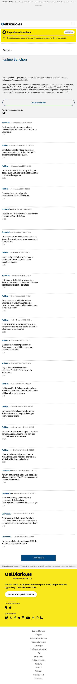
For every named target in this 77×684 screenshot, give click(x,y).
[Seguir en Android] (6, 607)
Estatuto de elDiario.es (38, 638)
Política (5, 145)
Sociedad (6, 122)
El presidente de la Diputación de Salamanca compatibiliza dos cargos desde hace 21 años (17, 347)
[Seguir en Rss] (41, 617)
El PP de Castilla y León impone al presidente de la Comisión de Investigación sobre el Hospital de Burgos (20, 500)
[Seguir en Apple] (10, 607)
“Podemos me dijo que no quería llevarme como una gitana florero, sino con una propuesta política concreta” (20, 433)
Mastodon (38, 678)
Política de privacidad (38, 649)
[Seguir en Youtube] (28, 617)
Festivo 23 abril (33, 566)
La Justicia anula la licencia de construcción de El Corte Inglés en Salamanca (17, 370)
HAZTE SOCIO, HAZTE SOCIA (21, 594)
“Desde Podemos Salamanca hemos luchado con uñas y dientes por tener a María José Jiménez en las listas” (19, 456)
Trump (25, 1)
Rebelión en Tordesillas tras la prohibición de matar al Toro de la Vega (20, 215)
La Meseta (6, 470)
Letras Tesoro (48, 566)
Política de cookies (38, 660)
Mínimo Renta (64, 566)
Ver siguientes (38, 558)
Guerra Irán (31, 1)
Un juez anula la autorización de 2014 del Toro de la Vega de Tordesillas (19, 542)
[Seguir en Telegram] (19, 617)
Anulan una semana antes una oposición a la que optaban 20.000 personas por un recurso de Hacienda (20, 477)
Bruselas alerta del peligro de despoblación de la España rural (15, 194)
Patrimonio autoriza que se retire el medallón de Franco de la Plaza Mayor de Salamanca (19, 129)
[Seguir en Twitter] (11, 617)
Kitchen (68, 1)
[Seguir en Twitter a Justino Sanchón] (3, 113)
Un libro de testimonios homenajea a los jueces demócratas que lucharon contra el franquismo (20, 239)
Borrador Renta (56, 566)
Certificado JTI (38, 675)
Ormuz (36, 1)
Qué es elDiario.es (38, 631)
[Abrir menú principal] (73, 24)
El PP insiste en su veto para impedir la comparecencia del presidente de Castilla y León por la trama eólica (19, 326)
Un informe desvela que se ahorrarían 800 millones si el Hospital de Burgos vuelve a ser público (18, 413)
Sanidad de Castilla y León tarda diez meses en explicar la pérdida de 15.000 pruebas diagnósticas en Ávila (18, 152)
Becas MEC (41, 566)
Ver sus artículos (38, 102)
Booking (49, 1)
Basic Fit (54, 1)
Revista (38, 667)
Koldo (58, 1)
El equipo (38, 635)
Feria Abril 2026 (25, 566)
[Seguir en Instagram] (23, 617)
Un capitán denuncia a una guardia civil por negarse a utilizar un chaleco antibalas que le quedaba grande (20, 172)
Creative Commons (39, 642)
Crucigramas (17, 566)
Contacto (38, 664)
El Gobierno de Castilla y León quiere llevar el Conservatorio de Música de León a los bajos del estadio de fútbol (20, 282)
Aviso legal (38, 646)
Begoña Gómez (19, 1)
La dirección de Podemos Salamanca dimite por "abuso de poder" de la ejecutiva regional (18, 259)
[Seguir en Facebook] (15, 617)
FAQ (38, 653)
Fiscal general (42, 1)
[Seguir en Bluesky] (6, 617)
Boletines (38, 671)
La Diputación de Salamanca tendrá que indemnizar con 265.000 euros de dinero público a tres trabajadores (20, 390)
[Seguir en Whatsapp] (37, 617)
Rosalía (63, 1)
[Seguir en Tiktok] (33, 617)
